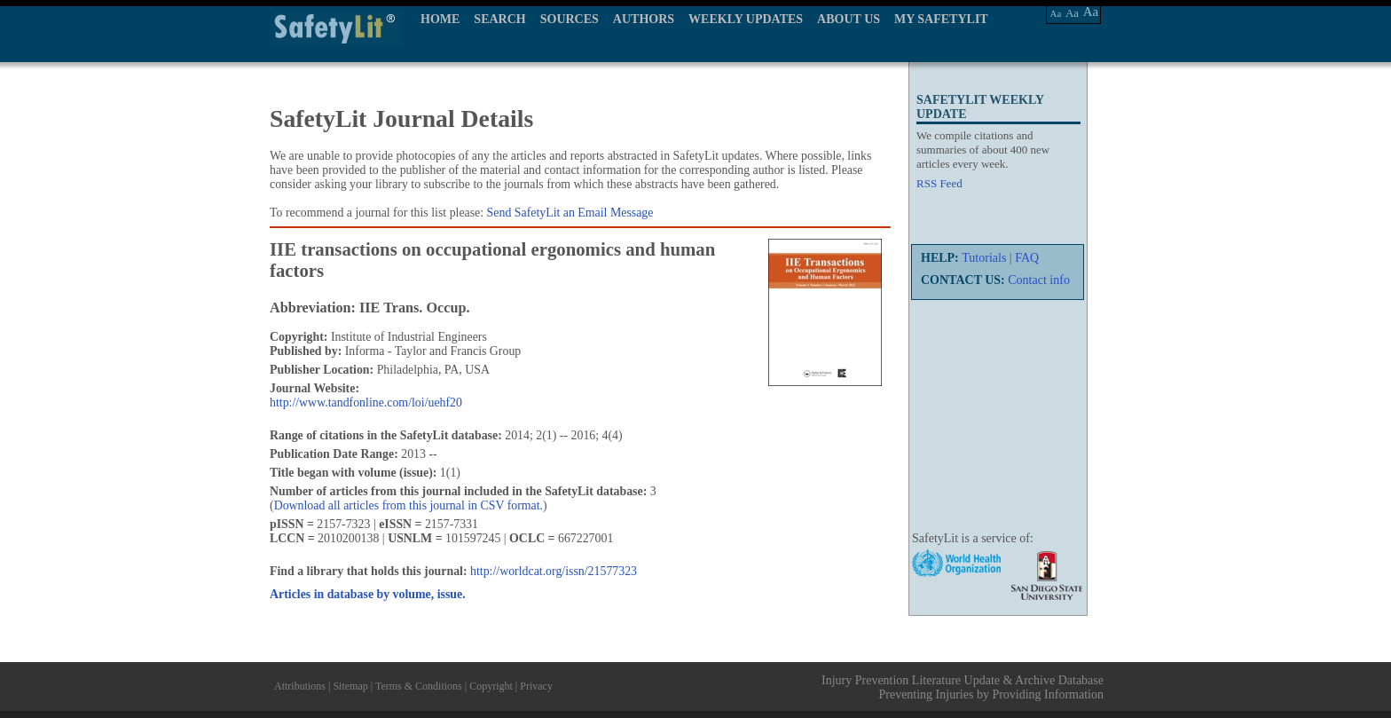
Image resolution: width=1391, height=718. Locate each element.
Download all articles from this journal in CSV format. (408, 505)
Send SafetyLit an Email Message (570, 212)
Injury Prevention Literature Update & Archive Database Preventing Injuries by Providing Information (962, 687)
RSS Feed (939, 183)
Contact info (1039, 280)
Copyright (491, 686)
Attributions (300, 686)
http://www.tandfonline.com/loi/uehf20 (366, 402)
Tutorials (984, 257)
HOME (440, 19)
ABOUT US (848, 19)
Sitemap (350, 686)
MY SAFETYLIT (941, 19)
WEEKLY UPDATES (745, 19)
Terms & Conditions (418, 686)
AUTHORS (643, 19)
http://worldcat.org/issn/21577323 (553, 571)
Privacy (536, 686)
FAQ (1027, 257)
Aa (1056, 13)
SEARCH (499, 19)
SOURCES (569, 19)
